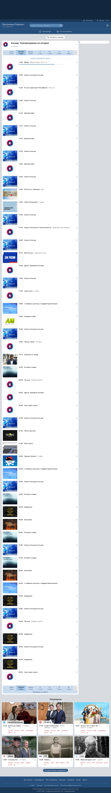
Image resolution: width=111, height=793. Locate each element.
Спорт (78, 780)
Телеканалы (45, 31)
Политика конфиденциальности (70, 785)
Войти (85, 780)
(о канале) (14, 46)
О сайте (32, 785)
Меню (76, 44)
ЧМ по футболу (51, 780)
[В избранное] (76, 62)
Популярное (39, 780)
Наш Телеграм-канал (51, 785)
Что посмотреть (64, 31)
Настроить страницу (57, 37)
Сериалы (70, 780)
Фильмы (62, 780)
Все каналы (28, 780)
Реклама (39, 785)
